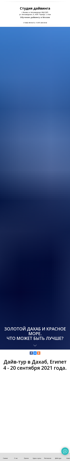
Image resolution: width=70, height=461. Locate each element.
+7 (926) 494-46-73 (29, 23)
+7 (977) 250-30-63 (41, 23)
